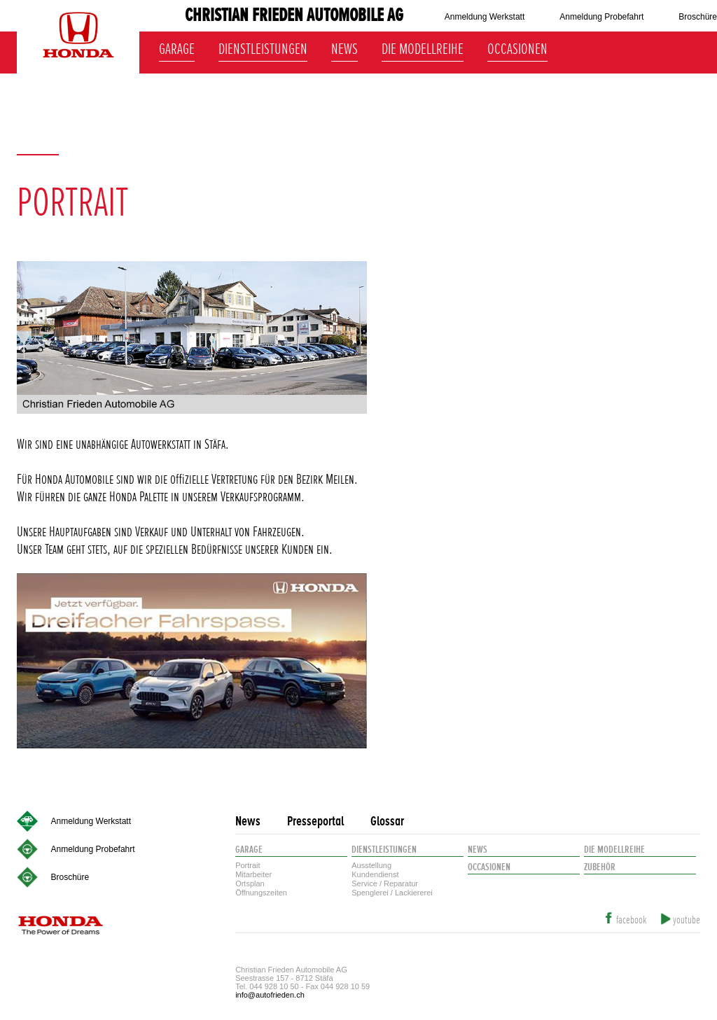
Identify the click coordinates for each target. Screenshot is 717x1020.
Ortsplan (250, 883)
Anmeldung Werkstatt (485, 17)
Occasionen (517, 47)
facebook (631, 920)
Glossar (387, 821)
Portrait (247, 865)
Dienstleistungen (262, 47)
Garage (177, 47)
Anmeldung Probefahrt (601, 17)
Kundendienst (374, 874)
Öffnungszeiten (261, 892)
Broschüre (697, 17)
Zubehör (599, 867)
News (344, 47)
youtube (686, 920)
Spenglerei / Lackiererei (392, 892)
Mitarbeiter (253, 874)
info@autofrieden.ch (270, 995)
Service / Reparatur (384, 883)
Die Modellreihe (423, 47)
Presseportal (315, 821)
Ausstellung (371, 865)
